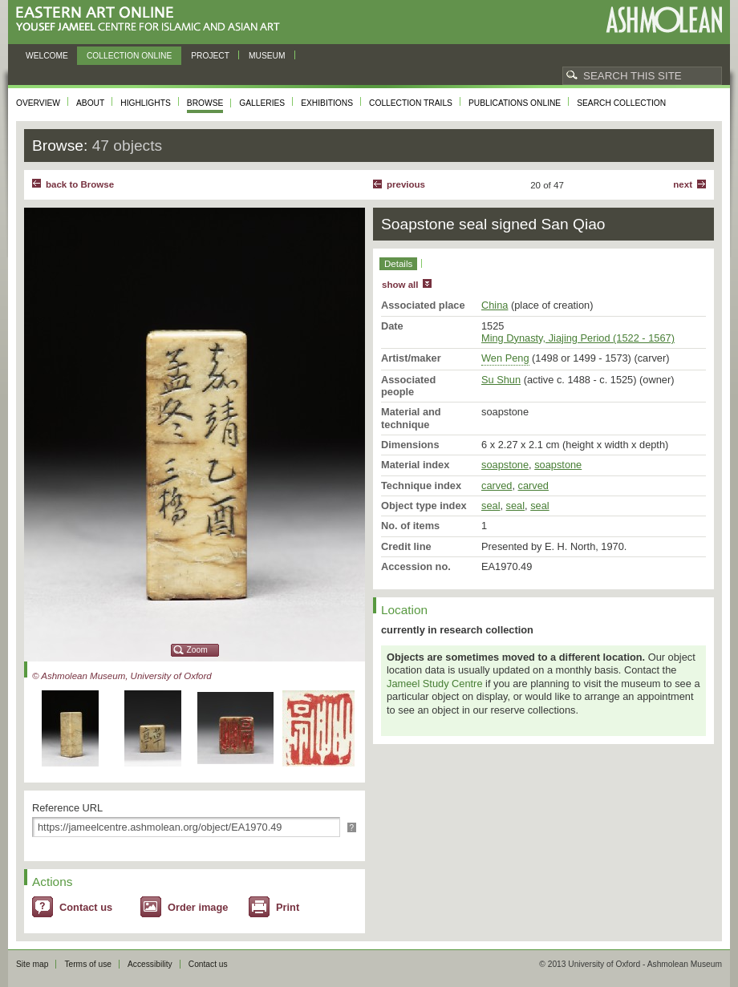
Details (398, 264)
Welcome (47, 55)
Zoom (197, 649)
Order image (198, 907)
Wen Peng (505, 358)
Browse (205, 103)
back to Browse (80, 184)
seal (490, 506)
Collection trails (410, 103)
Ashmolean (664, 19)
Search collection (621, 103)
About (90, 103)
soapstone (505, 465)
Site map (32, 964)
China (494, 305)
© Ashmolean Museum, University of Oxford (122, 676)
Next (682, 184)
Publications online (514, 103)
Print (287, 907)
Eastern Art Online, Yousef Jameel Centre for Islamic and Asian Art (152, 19)
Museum (267, 55)
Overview (38, 103)
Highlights (145, 103)
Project (210, 55)
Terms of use (88, 964)
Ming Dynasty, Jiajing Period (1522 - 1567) (578, 338)
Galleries (262, 103)
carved (496, 485)
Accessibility (150, 964)
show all (400, 284)
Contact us (85, 907)
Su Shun (501, 380)
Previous (406, 184)
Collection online (129, 55)
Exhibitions (327, 103)
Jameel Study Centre (435, 684)
